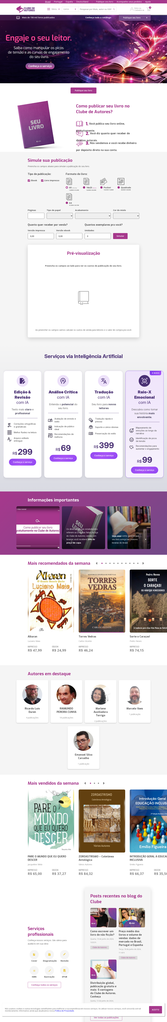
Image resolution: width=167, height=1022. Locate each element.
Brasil (47, 1)
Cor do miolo (119, 210)
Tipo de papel (54, 210)
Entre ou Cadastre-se (139, 9)
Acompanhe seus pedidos (129, 1)
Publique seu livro (104, 1)
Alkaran (32, 636)
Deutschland (82, 1)
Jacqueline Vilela (35, 864)
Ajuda (148, 1)
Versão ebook (63, 230)
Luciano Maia (34, 641)
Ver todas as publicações (106, 1017)
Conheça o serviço (22, 462)
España (69, 1)
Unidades (89, 230)
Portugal (58, 1)
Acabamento (81, 210)
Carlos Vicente (85, 641)
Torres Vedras (87, 636)
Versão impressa (36, 230)
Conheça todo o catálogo (98, 17)
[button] (96, 563)
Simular (120, 236)
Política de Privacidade (64, 1011)
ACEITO (155, 1009)
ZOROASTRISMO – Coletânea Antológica (96, 858)
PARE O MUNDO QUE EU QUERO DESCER (47, 858)
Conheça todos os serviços (44, 985)
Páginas (32, 210)
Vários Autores (85, 864)
